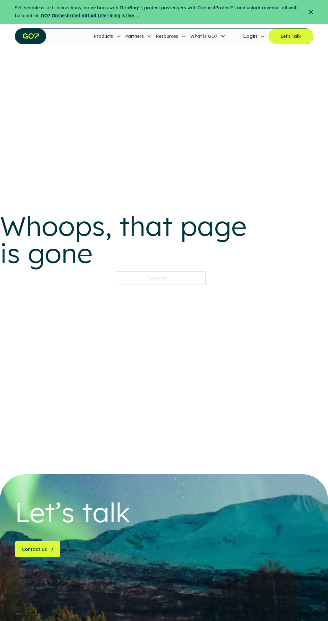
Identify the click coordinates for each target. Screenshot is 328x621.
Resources (167, 36)
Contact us (38, 549)
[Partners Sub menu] (149, 36)
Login (250, 36)
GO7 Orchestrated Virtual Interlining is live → (90, 16)
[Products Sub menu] (118, 36)
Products (103, 36)
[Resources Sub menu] (183, 36)
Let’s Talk (291, 36)
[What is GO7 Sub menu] (223, 36)
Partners (134, 36)
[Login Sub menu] (262, 36)
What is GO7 (203, 36)
